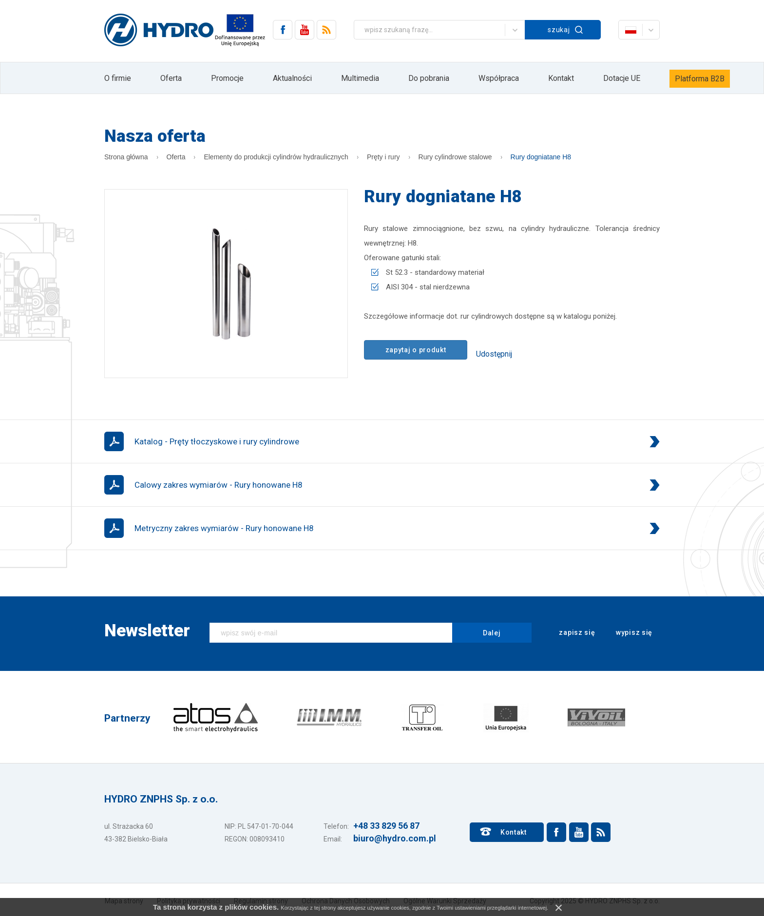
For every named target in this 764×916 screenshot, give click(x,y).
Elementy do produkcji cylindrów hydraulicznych (276, 157)
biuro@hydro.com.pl (394, 838)
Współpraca (498, 78)
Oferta (171, 78)
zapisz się (570, 633)
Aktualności (292, 78)
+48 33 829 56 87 (386, 826)
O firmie (117, 78)
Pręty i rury (383, 157)
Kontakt (561, 78)
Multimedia (360, 78)
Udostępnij (494, 354)
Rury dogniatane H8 (541, 157)
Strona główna (126, 157)
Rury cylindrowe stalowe (455, 157)
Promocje (227, 78)
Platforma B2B (700, 78)
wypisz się (627, 633)
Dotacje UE (621, 78)
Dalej (492, 633)
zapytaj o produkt (415, 350)
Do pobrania (428, 78)
